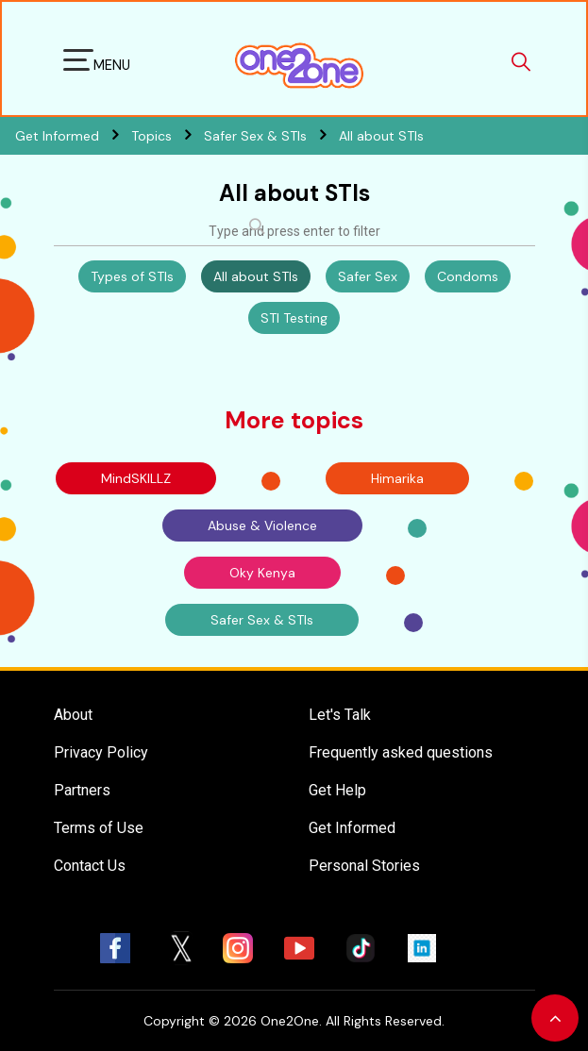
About (73, 715)
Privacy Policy (101, 752)
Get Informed (352, 828)
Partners (82, 790)
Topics (167, 135)
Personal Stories (364, 866)
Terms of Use (98, 828)
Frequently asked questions (401, 752)
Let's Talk (340, 715)
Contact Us (90, 866)
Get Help (337, 790)
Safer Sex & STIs (271, 135)
